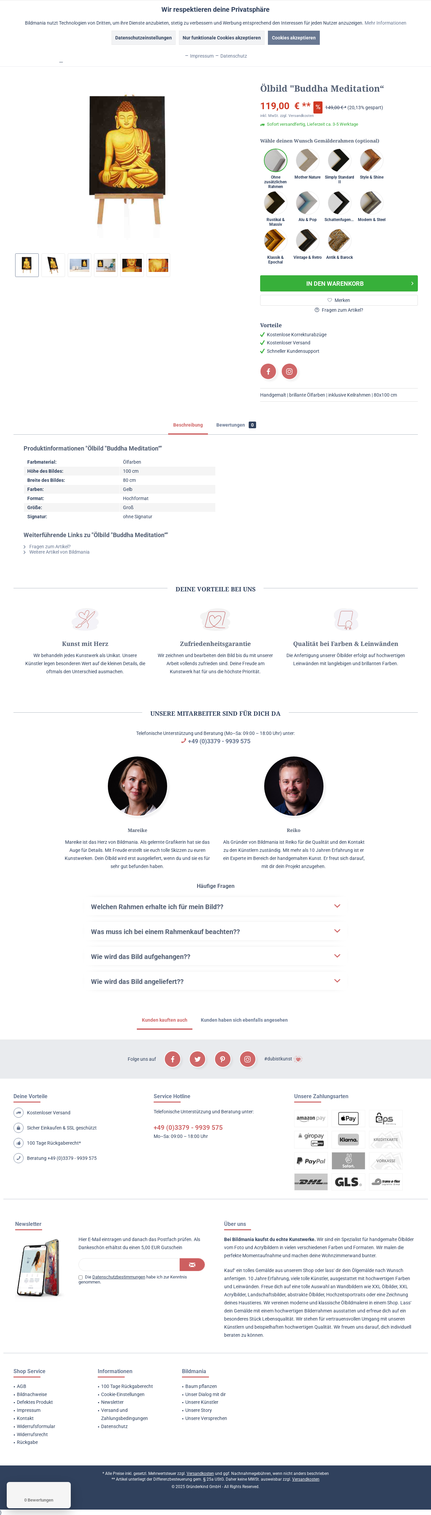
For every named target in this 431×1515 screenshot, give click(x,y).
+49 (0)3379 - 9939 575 (219, 741)
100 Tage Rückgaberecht (127, 1386)
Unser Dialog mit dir (205, 1394)
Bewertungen (236, 425)
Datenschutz (114, 1426)
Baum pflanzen (201, 1386)
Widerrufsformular (36, 1426)
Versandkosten (200, 1473)
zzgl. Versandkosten (297, 116)
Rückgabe (27, 1442)
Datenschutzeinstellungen (143, 37)
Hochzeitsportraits (345, 1294)
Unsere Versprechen (206, 1418)
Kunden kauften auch (164, 1020)
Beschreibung (188, 425)
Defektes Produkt (35, 1402)
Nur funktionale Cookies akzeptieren (222, 37)
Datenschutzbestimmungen (118, 1276)
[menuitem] (47, 1387)
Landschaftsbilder (266, 1294)
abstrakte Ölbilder (305, 1294)
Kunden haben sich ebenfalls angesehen (244, 1020)
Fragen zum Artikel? (339, 310)
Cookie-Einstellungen (123, 1394)
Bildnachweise (32, 1394)
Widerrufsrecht (32, 1434)
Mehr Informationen (385, 23)
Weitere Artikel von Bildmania (57, 552)
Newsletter (112, 1402)
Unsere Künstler (201, 1402)
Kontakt (25, 1418)
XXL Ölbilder (384, 1286)
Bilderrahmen (318, 1310)
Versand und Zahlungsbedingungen (124, 1414)
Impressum (28, 1410)
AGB (21, 1386)
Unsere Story (198, 1410)
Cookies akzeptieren (294, 37)
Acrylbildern (266, 1247)
